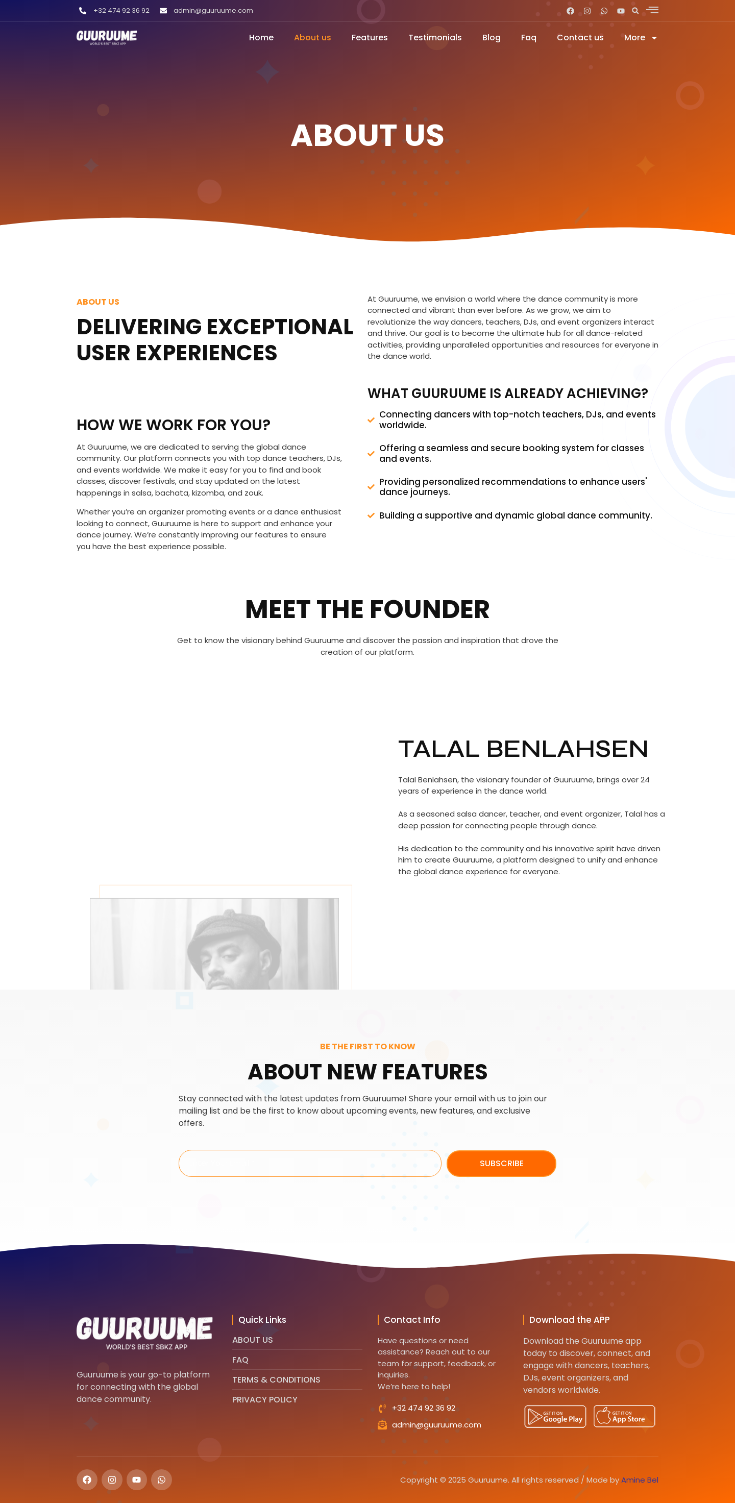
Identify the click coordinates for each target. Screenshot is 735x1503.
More (641, 37)
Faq (528, 37)
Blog (491, 37)
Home (261, 37)
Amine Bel (639, 1479)
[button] (635, 11)
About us (312, 37)
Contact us (580, 37)
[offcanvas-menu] (652, 10)
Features (370, 37)
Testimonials (435, 37)
